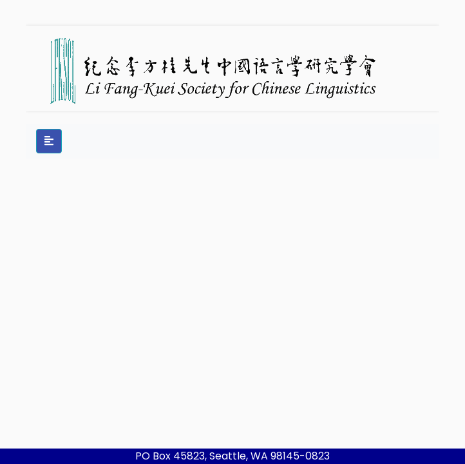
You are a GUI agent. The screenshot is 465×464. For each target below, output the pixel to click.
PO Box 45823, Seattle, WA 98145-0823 (232, 456)
